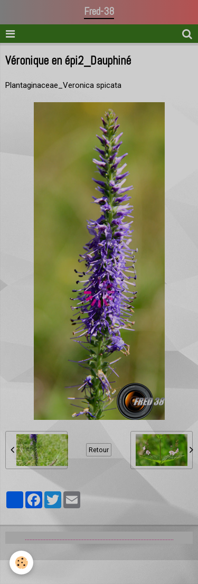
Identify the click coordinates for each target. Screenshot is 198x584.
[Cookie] (21, 562)
